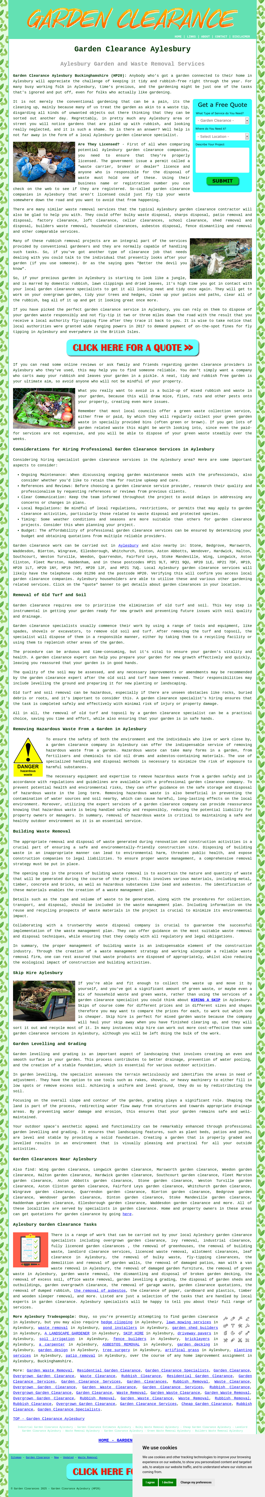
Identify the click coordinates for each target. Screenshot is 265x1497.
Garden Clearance (232, 1370)
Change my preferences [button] (196, 1482)
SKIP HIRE (133, 1333)
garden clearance (134, 135)
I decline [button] (167, 1482)
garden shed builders (195, 1328)
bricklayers (197, 1339)
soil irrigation (57, 1339)
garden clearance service (111, 310)
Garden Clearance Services (91, 1382)
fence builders (129, 1339)
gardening (107, 102)
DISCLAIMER (241, 36)
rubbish (67, 376)
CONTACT (221, 36)
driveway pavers (194, 1333)
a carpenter (52, 1344)
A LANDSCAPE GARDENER (67, 1333)
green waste (197, 433)
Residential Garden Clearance (109, 1370)
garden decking (193, 1344)
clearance (139, 252)
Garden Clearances (147, 1382)
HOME (178, 36)
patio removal (80, 1356)
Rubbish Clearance (141, 1376)
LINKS (191, 36)
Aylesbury (128, 546)
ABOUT (205, 36)
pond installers (120, 1328)
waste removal (53, 1328)
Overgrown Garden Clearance (43, 1376)
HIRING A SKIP (205, 1000)
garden (182, 76)
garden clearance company (171, 804)
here (127, 1214)
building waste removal (117, 873)
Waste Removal (131, 1393)
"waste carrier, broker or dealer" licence (128, 167)
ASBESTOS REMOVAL (121, 1344)
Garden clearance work (37, 546)
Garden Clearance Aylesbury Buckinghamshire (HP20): (70, 76)
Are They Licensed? (98, 144)
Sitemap (16, 1457)
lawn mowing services (188, 1322)
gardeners (80, 246)
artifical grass (182, 1350)
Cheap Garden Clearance (206, 1404)
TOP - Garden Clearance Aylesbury (49, 1419)
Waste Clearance (97, 1376)
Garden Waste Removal (49, 1370)
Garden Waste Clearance (109, 1387)
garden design (53, 1350)
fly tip (154, 194)
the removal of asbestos (100, 1291)
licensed (87, 161)
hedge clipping (116, 1322)
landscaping (156, 1054)
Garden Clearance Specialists (177, 1370)
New (56, 1457)
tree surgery (116, 1350)
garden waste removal (84, 1274)
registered (113, 189)
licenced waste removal (161, 1252)
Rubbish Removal (190, 1382)
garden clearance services (144, 530)
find (29, 1170)
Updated (68, 1457)
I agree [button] (150, 1482)
